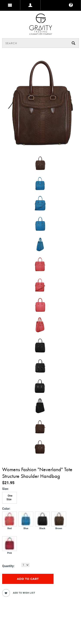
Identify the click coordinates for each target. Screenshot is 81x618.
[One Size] (9, 498)
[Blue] (26, 523)
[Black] (42, 523)
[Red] (9, 523)
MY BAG (9, 15)
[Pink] (9, 547)
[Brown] (58, 523)
